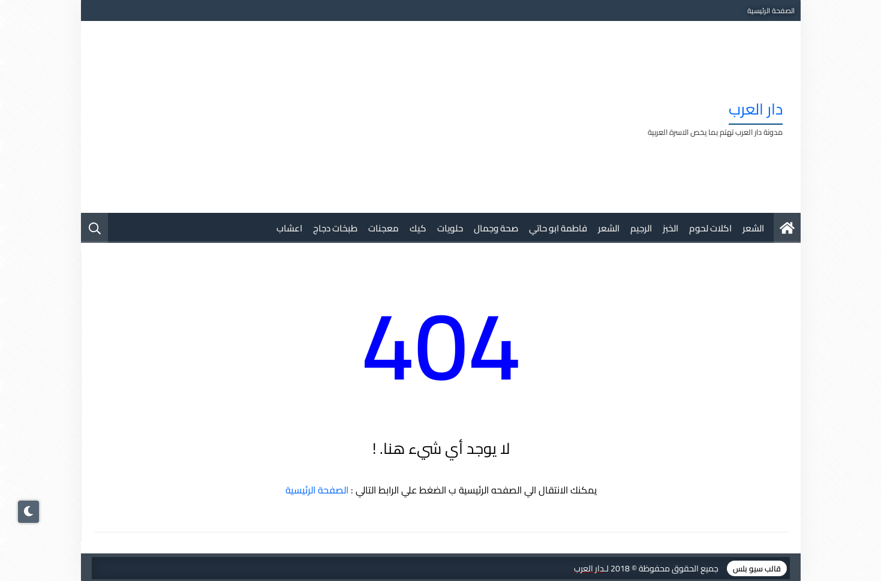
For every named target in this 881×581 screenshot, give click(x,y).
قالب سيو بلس (757, 568)
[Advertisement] (317, 117)
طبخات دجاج (335, 228)
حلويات (450, 228)
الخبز (670, 228)
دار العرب (756, 109)
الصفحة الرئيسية (771, 10)
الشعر (753, 228)
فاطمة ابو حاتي (558, 228)
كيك (418, 228)
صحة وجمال (496, 228)
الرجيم (641, 228)
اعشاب (289, 228)
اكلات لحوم (710, 228)
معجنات (383, 228)
